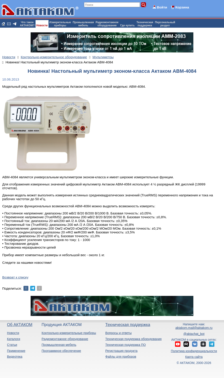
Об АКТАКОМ (19, 324)
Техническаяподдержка (145, 24)
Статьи (12, 345)
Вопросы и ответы (118, 333)
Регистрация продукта (121, 351)
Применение (16, 351)
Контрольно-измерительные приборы (69, 333)
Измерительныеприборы (60, 24)
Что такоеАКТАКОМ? (27, 24)
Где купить (127, 25)
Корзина (182, 7)
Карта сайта (194, 357)
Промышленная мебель (59, 345)
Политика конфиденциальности (194, 351)
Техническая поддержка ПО (125, 345)
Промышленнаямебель (83, 24)
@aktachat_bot (193, 334)
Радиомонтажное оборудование (65, 339)
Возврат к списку (15, 277)
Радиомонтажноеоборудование (107, 24)
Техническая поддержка (127, 324)
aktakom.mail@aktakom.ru (193, 328)
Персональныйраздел (165, 24)
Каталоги (13, 339)
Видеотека (14, 356)
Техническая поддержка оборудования (133, 339)
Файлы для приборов (120, 356)
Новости (42, 25)
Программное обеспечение (61, 351)
